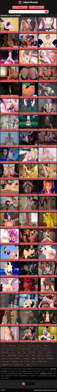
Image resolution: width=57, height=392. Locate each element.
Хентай (3, 390)
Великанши (41, 358)
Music (24, 352)
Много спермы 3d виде (23, 349)
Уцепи (3, 355)
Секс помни (22, 345)
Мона (34, 364)
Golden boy (49, 352)
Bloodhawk (50, 358)
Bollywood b (12, 345)
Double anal (48, 355)
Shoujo (11, 358)
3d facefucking (12, 355)
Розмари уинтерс (42, 361)
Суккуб (20, 355)
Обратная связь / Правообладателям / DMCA (45, 390)
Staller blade (31, 352)
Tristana (33, 355)
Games (26, 355)
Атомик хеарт (5, 361)
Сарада (28, 364)
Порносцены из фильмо (35, 345)
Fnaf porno (40, 352)
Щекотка (39, 355)
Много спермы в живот (8, 349)
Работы (46, 345)
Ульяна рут (26, 358)
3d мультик (36, 349)
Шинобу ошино (19, 364)
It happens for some (7, 364)
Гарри (18, 352)
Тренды (20, 7)
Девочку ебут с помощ (8, 352)
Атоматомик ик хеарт (17, 361)
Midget (33, 358)
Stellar (27, 361)
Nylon (33, 361)
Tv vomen (4, 345)
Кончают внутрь (46, 349)
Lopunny (4, 358)
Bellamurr (18, 358)
